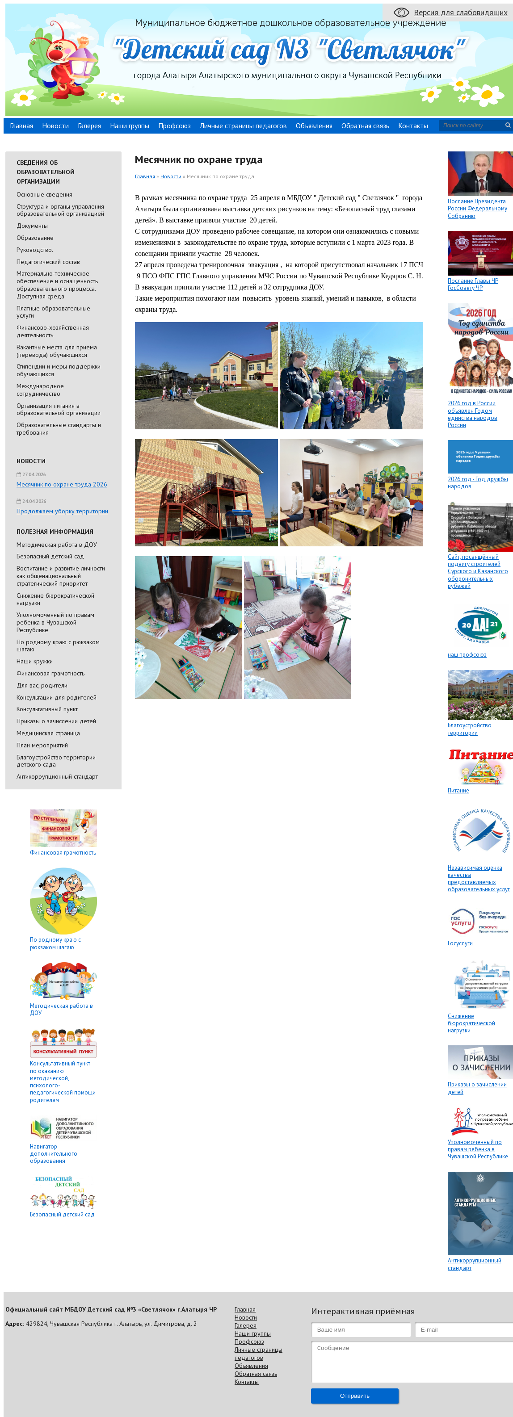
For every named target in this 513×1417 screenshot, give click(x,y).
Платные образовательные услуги (53, 312)
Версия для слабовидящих (461, 12)
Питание (458, 790)
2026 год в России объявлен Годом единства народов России (472, 414)
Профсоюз (174, 125)
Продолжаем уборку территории (62, 511)
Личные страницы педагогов (243, 125)
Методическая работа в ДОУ (57, 545)
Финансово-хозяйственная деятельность (53, 331)
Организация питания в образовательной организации (59, 409)
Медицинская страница (48, 733)
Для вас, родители (42, 685)
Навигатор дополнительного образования (53, 1154)
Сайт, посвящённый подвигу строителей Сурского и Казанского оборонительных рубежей (478, 571)
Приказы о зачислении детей (56, 721)
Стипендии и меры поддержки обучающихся (59, 370)
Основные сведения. (45, 194)
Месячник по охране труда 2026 (62, 484)
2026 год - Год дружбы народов (478, 482)
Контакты (413, 125)
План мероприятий (42, 745)
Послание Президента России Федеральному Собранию (477, 208)
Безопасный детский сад (50, 556)
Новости (55, 125)
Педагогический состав (48, 262)
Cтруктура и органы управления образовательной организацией (60, 210)
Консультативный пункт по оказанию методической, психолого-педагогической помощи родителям (63, 1081)
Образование (35, 238)
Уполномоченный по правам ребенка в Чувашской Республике (55, 622)
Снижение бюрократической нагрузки (55, 599)
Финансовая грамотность (50, 673)
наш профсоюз (467, 654)
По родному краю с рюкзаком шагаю (58, 646)
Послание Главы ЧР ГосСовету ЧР (473, 284)
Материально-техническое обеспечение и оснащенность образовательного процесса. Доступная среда (57, 284)
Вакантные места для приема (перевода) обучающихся (57, 351)
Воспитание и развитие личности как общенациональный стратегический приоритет (61, 575)
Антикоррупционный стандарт (57, 776)
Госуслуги (460, 943)
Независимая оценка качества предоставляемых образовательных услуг (479, 878)
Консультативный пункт (47, 709)
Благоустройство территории (470, 728)
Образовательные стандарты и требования (59, 428)
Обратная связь (365, 125)
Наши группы (129, 125)
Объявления (314, 125)
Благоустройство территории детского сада (56, 761)
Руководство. (35, 250)
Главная (21, 125)
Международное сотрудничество (40, 390)
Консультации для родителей (57, 697)
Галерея (89, 125)
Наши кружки (35, 661)
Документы (32, 226)
